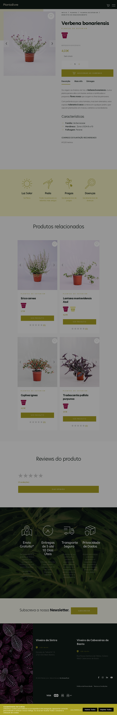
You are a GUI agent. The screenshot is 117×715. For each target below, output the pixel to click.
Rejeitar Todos (90, 710)
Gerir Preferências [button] (76, 710)
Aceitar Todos (106, 710)
